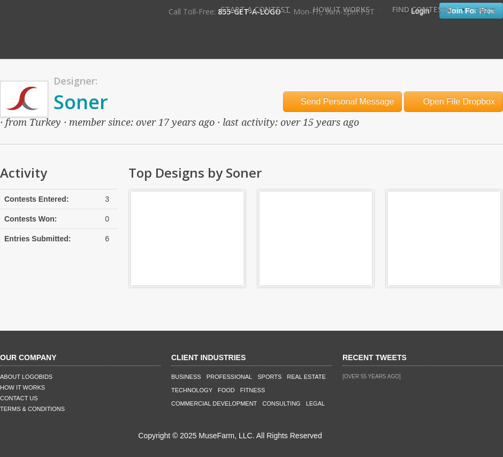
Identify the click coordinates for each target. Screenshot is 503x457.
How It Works (341, 9)
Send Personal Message (342, 101)
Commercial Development (214, 403)
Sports (269, 377)
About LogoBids (26, 377)
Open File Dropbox (453, 101)
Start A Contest (255, 9)
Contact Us (19, 398)
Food (226, 390)
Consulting (281, 403)
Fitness (252, 390)
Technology (191, 390)
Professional (230, 377)
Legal (315, 403)
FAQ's (485, 9)
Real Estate (306, 377)
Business (186, 377)
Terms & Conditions (32, 409)
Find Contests (422, 9)
